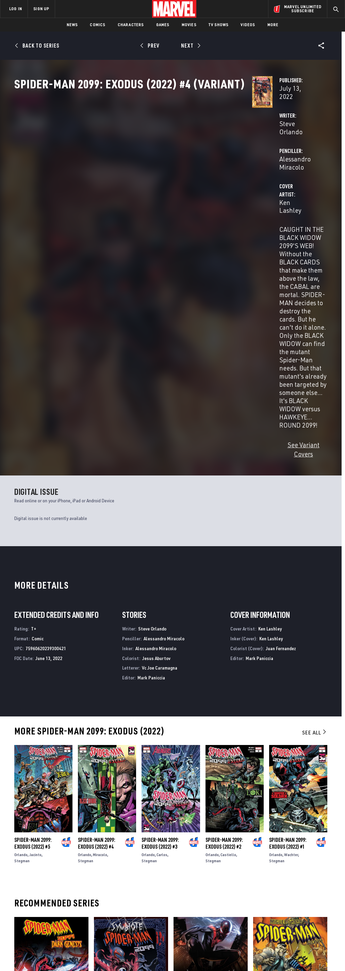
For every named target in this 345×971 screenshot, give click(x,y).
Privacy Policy (60, 946)
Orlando (21, 659)
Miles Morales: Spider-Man (204, 803)
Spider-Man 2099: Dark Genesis (47, 803)
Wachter (291, 659)
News (72, 24)
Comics (97, 24)
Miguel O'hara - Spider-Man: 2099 (289, 803)
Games (162, 24)
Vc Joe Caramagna (159, 472)
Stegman (22, 665)
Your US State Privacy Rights (106, 946)
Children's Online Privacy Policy (211, 946)
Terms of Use (29, 946)
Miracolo (100, 659)
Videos (248, 24)
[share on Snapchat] (287, 899)
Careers (64, 887)
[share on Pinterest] (304, 899)
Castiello (228, 659)
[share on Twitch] (321, 899)
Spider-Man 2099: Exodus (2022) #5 (33, 648)
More (273, 24)
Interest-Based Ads (307, 946)
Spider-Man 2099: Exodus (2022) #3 (160, 648)
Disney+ (121, 877)
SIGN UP (41, 8)
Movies (189, 24)
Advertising (126, 867)
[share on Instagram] (304, 884)
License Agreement (264, 946)
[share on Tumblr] (321, 884)
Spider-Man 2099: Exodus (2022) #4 (96, 648)
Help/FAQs (66, 877)
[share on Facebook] (271, 884)
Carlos (162, 659)
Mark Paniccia (151, 482)
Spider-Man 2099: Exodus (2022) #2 (224, 648)
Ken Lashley (130, 187)
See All (314, 537)
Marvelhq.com (129, 887)
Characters (131, 24)
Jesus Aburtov (156, 463)
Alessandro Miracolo (246, 160)
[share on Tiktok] (270, 913)
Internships (69, 897)
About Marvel (71, 867)
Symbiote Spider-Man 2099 (122, 803)
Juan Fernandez (281, 453)
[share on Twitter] (287, 884)
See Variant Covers (139, 259)
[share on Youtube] (270, 899)
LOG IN (15, 8)
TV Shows (219, 24)
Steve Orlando (133, 160)
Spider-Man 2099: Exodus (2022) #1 (288, 648)
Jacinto (35, 659)
